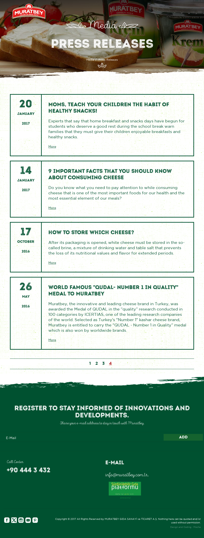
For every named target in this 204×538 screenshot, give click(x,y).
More (52, 146)
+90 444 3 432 (28, 470)
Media (90, 60)
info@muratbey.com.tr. (127, 475)
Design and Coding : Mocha (185, 527)
